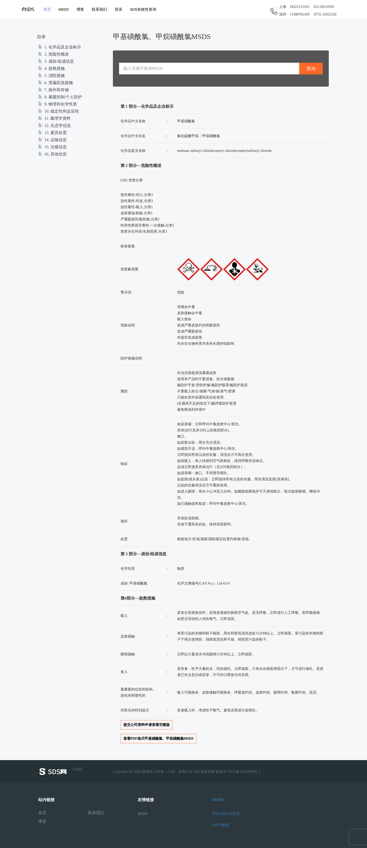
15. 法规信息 (52, 147)
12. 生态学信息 (54, 125)
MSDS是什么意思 (226, 814)
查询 (311, 68)
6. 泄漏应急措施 (55, 83)
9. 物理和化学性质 (57, 104)
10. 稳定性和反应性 (58, 111)
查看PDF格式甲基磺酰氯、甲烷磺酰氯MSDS (158, 738)
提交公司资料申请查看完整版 (146, 725)
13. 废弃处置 (52, 132)
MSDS (64, 9)
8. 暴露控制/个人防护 (60, 97)
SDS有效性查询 (143, 9)
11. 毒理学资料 (54, 118)
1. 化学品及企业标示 (59, 47)
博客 (80, 9)
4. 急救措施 (51, 68)
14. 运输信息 (52, 140)
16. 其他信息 (52, 154)
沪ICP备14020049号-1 (243, 772)
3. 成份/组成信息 (56, 61)
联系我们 (99, 9)
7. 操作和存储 (53, 90)
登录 (118, 9)
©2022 (60, 771)
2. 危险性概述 (53, 54)
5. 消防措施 (51, 75)
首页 (47, 9)
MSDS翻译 (220, 825)
